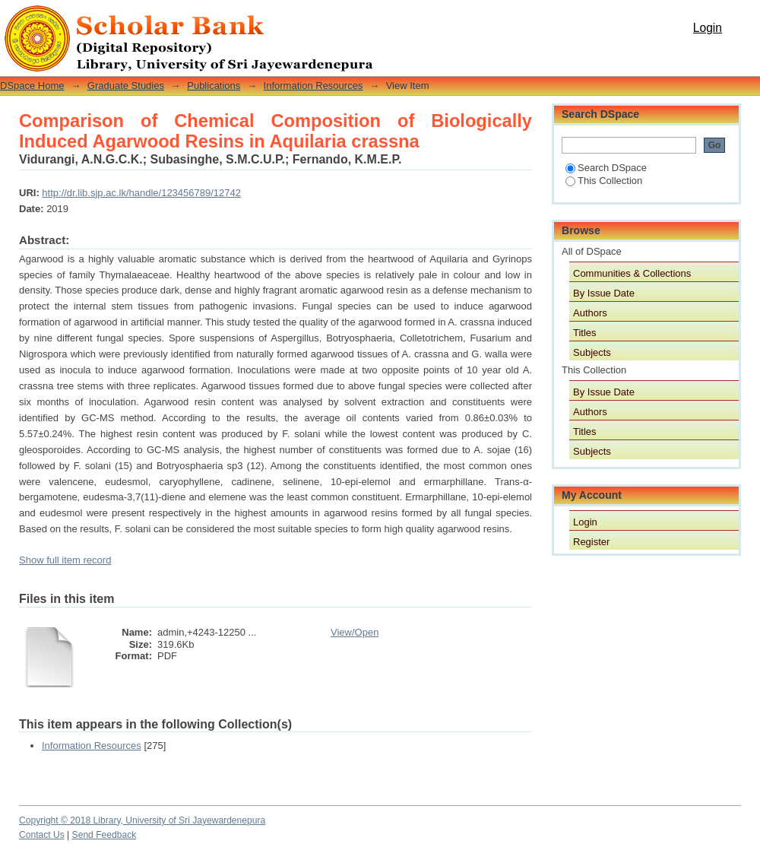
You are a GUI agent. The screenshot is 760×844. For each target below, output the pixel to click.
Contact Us (42, 835)
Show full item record (65, 560)
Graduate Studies (125, 85)
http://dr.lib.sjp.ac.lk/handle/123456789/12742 (141, 192)
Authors (590, 313)
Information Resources (313, 85)
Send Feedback (104, 835)
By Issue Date (604, 293)
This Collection (603, 180)
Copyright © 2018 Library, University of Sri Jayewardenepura (142, 820)
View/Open (354, 632)
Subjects (592, 352)
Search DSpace (606, 167)
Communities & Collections (632, 273)
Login (707, 27)
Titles (585, 332)
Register (591, 541)
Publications (213, 85)
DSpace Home (32, 85)
